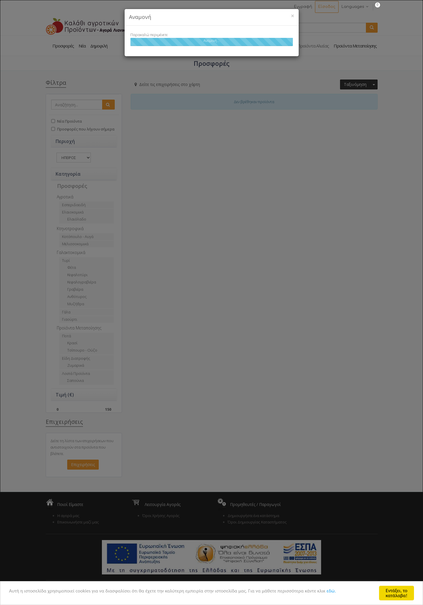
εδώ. (331, 591)
